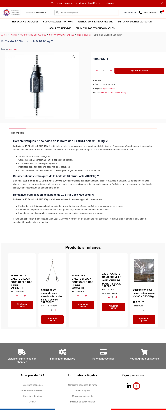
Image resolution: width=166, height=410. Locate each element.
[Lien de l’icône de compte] (130, 12)
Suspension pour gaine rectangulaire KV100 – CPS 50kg (144, 293)
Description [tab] (18, 132)
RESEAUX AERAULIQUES (25, 22)
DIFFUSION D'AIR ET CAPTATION (135, 22)
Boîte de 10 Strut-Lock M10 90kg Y (115, 93)
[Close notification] (161, 3)
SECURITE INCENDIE (60, 28)
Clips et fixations (84, 35)
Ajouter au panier (139, 70)
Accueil (4, 35)
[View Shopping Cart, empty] (160, 12)
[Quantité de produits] (104, 70)
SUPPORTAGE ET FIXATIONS (58, 22)
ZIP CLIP (13, 49)
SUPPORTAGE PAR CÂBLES (61, 35)
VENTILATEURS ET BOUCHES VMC (95, 22)
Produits (13, 35)
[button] (73, 56)
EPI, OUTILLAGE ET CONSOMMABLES (95, 28)
